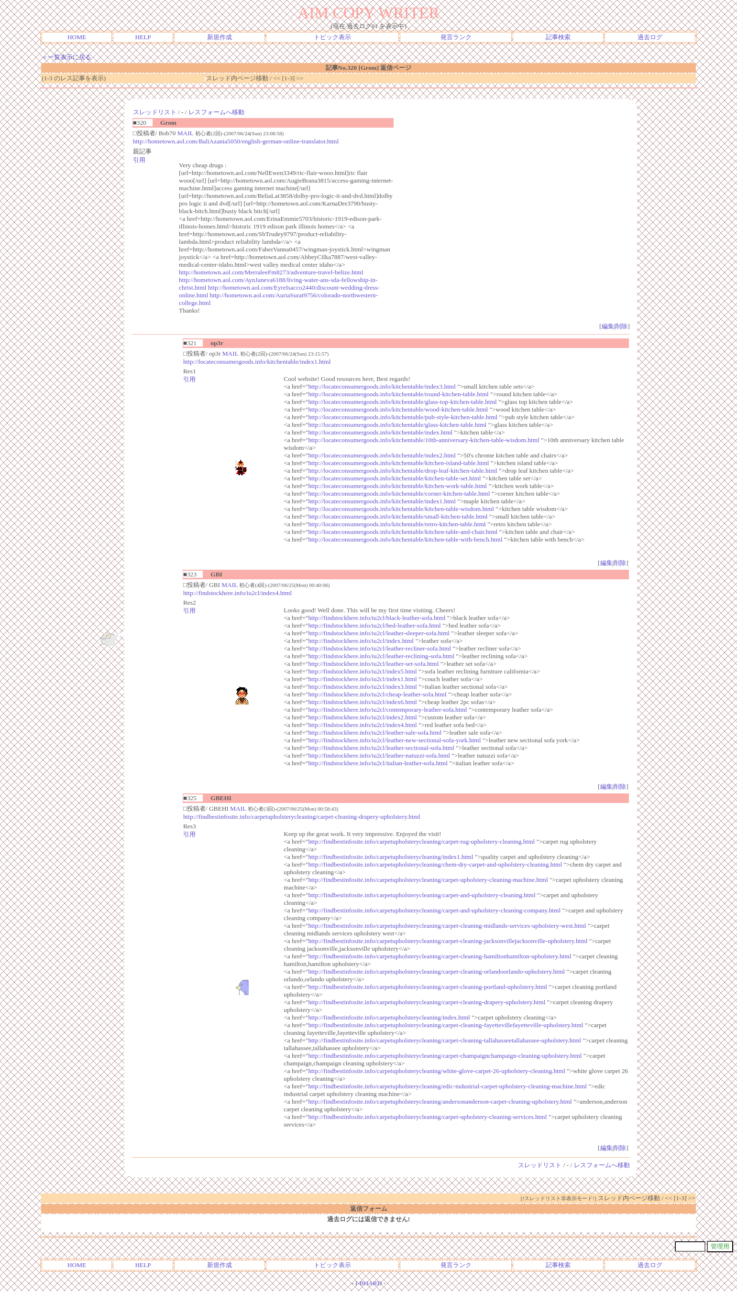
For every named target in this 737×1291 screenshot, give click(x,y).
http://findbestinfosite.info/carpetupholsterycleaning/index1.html (390, 856)
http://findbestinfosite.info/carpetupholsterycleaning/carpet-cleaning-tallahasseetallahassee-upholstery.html (444, 1040)
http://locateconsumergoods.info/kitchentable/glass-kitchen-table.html (397, 424)
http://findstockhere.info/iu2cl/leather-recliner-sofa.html (379, 648)
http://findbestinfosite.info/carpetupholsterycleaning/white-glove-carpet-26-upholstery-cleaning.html (436, 1070)
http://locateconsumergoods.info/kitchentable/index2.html (381, 455)
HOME (76, 37)
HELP (143, 37)
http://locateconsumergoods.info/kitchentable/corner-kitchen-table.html (399, 493)
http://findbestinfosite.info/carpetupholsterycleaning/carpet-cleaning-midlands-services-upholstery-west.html (447, 925)
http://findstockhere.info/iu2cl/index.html (361, 640)
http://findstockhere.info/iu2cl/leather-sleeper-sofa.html (379, 633)
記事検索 (558, 37)
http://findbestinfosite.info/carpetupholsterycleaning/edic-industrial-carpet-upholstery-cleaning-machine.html (447, 1086)
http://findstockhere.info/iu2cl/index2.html (362, 717)
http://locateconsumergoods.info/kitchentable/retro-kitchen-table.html (396, 524)
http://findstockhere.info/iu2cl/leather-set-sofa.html (373, 663)
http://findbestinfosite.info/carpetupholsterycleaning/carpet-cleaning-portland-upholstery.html (427, 986)
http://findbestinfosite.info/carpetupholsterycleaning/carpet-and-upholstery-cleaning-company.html (434, 910)
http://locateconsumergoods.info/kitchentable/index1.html (256, 361)
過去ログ (650, 37)
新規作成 (219, 37)
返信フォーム (368, 1208)
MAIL (185, 133)
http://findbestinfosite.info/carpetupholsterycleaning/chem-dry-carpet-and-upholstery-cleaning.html (435, 864)
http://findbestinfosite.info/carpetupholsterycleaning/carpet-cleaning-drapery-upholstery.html (301, 816)
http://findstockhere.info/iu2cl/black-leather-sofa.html (376, 617)
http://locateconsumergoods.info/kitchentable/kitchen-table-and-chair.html (402, 531)
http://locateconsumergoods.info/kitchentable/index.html (380, 432)
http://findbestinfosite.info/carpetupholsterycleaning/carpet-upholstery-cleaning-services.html (427, 1116)
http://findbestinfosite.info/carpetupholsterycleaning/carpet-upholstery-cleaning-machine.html (428, 879)
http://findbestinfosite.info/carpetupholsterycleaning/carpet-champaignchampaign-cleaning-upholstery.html (445, 1055)
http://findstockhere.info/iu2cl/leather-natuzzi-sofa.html (379, 755)
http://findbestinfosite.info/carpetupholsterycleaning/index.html (389, 1017)
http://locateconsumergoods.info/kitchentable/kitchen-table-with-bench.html (405, 539)
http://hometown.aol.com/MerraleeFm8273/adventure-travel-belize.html (271, 272)
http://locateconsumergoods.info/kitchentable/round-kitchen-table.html (398, 394)
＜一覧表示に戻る (66, 57)
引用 (139, 159)
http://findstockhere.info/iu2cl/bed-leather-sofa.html (374, 625)
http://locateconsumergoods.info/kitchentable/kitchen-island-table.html (398, 462)
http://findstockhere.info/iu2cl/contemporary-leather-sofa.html (387, 709)
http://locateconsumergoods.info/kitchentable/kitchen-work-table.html (397, 485)
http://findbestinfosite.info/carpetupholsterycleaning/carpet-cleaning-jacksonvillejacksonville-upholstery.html (447, 940)
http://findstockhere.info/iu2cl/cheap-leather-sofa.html (377, 694)
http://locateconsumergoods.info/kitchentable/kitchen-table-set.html (394, 478)
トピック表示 (332, 37)
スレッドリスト (154, 112)
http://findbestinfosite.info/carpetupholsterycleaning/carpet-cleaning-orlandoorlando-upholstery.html (436, 971)
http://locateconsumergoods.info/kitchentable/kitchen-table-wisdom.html (401, 508)
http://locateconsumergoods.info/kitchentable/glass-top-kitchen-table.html (402, 401)
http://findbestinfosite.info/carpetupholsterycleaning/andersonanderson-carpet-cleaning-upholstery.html (440, 1101)
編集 (608, 326)
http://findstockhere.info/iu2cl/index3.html (362, 686)
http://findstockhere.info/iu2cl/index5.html (362, 671)
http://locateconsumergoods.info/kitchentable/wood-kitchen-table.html (398, 409)
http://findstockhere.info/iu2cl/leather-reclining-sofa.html (381, 656)
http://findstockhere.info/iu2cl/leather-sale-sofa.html (374, 732)
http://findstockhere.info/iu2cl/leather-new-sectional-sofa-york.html (394, 740)
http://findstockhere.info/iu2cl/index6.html (362, 701)
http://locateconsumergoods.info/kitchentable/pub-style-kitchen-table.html (402, 417)
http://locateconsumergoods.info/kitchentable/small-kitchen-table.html (397, 516)
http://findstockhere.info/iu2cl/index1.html (362, 679)
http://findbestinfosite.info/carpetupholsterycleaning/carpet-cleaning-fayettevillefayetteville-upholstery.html (445, 1025)
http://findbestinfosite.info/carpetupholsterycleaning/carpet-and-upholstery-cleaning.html (421, 895)
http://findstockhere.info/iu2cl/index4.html (237, 593)
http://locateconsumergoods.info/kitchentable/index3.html (381, 386)
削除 (621, 326)
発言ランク (456, 37)
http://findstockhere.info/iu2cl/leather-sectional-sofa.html (381, 747)
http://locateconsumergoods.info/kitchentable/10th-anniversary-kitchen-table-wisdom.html (423, 440)
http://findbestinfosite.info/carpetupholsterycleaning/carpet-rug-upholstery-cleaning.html (421, 841)
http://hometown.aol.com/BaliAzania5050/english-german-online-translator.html (236, 141)
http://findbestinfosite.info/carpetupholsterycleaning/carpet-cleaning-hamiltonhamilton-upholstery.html (439, 956)
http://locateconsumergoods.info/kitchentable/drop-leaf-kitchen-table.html (402, 470)
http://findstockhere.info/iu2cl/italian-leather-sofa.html (377, 763)
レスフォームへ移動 (216, 112)
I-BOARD (368, 1283)
